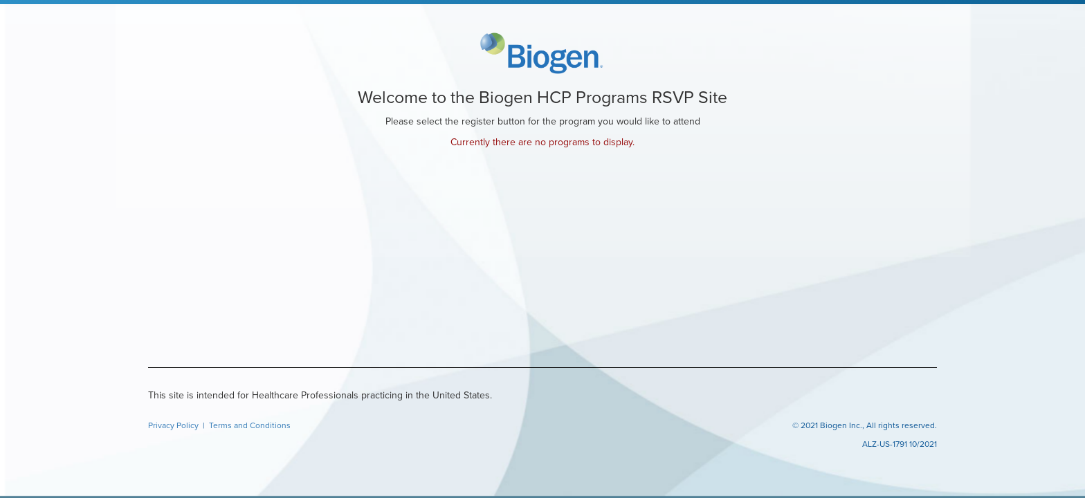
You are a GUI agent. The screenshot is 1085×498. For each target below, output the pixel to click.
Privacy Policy (174, 425)
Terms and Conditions (250, 425)
